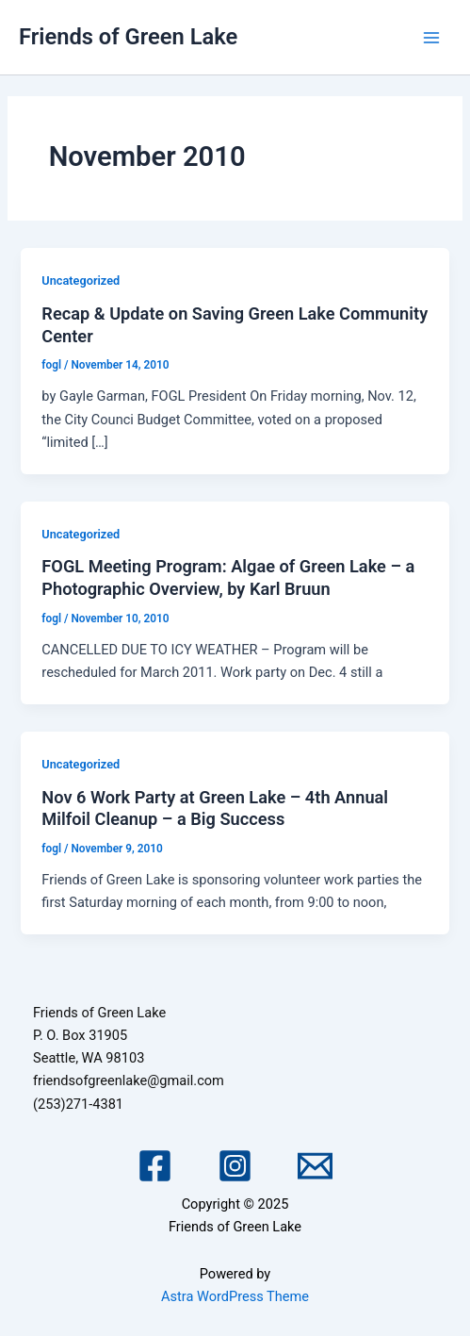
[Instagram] (235, 1165)
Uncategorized (80, 280)
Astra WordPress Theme (235, 1296)
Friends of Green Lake (128, 37)
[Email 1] (315, 1165)
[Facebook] (155, 1165)
